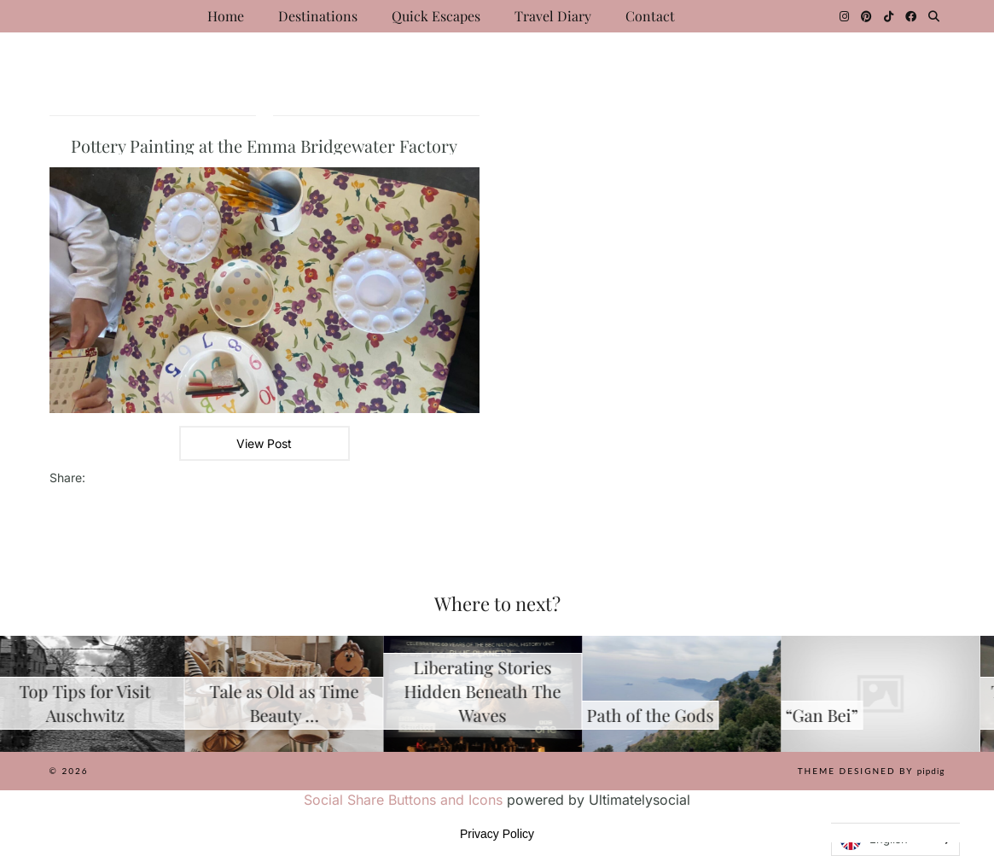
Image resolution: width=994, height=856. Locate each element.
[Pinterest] (866, 16)
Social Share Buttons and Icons (403, 799)
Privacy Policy (497, 834)
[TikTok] (888, 16)
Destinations (317, 16)
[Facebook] (910, 16)
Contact (650, 16)
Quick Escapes (436, 16)
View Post (264, 443)
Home (225, 16)
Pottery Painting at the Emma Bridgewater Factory (264, 145)
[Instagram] (844, 16)
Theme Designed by (871, 771)
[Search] (933, 16)
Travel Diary (552, 16)
